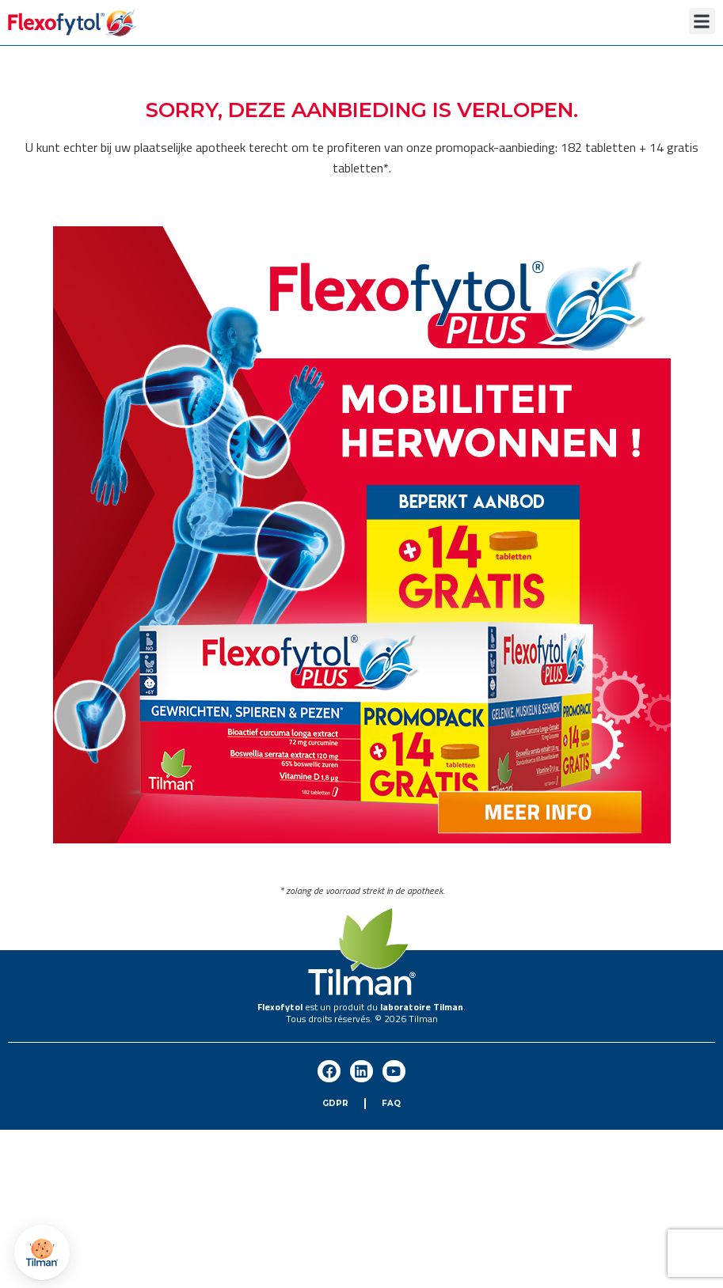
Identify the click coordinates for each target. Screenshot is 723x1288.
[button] (702, 21)
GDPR (335, 1103)
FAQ (391, 1103)
